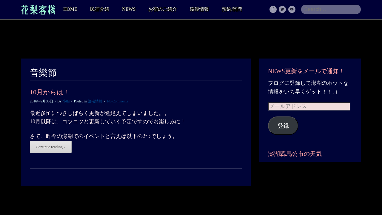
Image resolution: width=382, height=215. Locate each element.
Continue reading (51, 147)
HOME (70, 9)
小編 (66, 101)
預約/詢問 (232, 9)
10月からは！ (50, 92)
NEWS (128, 9)
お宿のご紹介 (162, 9)
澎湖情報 (199, 9)
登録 (283, 125)
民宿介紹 (99, 9)
